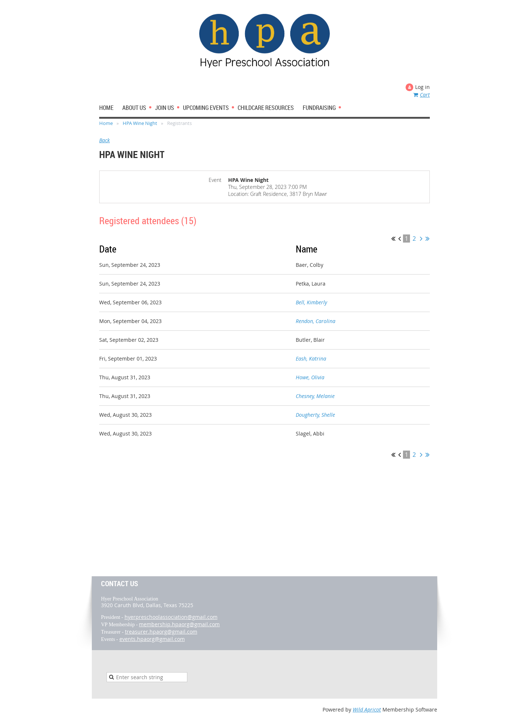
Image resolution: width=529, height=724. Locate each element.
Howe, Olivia (310, 377)
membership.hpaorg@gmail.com (179, 624)
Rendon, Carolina (315, 321)
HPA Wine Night (140, 123)
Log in (422, 86)
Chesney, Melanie (315, 396)
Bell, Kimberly (311, 302)
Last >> (427, 238)
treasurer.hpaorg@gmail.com (161, 631)
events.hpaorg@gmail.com (152, 638)
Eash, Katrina (311, 358)
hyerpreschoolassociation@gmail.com (171, 616)
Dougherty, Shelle (315, 414)
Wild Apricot (367, 709)
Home (106, 123)
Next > (421, 238)
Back (104, 140)
